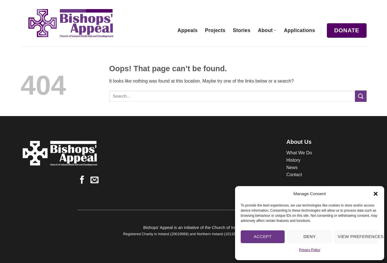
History (293, 160)
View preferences (358, 236)
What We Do (299, 152)
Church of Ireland (228, 227)
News (292, 167)
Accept (263, 236)
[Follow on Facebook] (82, 180)
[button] (375, 194)
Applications (299, 30)
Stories (241, 30)
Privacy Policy (309, 250)
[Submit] (360, 96)
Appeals (187, 30)
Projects (215, 30)
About (267, 30)
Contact (294, 174)
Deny (309, 236)
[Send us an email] (94, 180)
